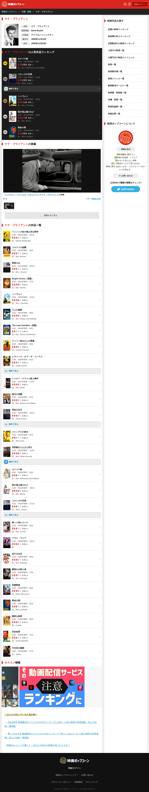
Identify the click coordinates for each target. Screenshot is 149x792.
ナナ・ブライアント (50, 195)
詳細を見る (126, 149)
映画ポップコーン (9, 12)
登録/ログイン (140, 4)
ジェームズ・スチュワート (27, 195)
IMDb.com (96, 199)
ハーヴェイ (10, 195)
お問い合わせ (126, 176)
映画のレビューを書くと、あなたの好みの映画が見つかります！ (38, 745)
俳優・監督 (26, 12)
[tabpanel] (52, 687)
